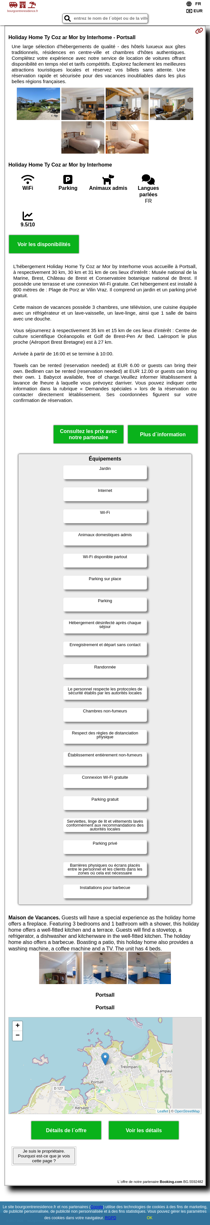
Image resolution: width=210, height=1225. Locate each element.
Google (96, 1207)
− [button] (18, 1036)
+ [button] (18, 1026)
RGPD (110, 1218)
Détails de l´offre (66, 1130)
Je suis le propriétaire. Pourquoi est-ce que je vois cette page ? (44, 1156)
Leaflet (162, 1111)
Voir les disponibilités (43, 244)
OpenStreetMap (187, 1111)
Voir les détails (144, 1130)
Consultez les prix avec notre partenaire (88, 434)
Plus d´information (162, 434)
